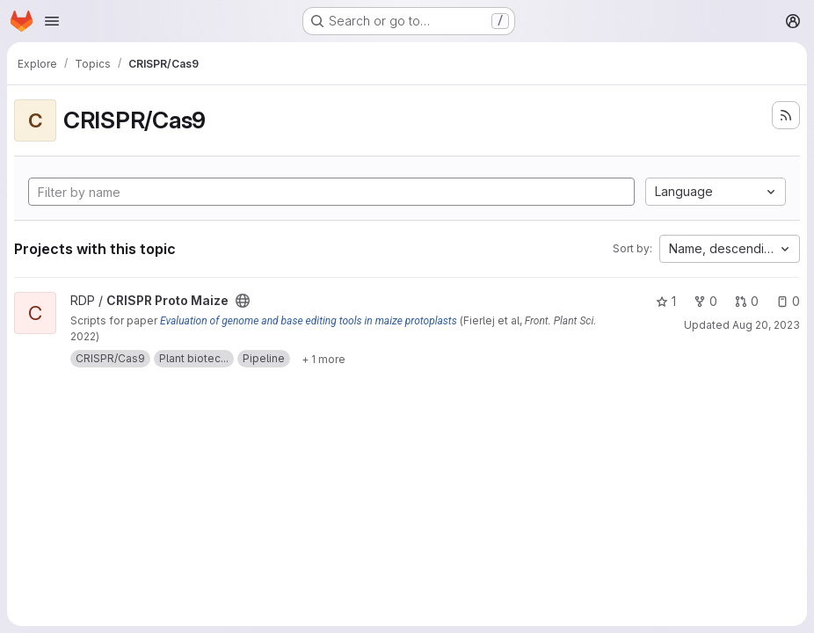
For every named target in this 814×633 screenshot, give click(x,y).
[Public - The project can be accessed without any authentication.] (243, 301)
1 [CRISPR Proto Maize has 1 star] (666, 301)
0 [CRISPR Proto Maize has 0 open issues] (788, 301)
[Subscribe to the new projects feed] (786, 115)
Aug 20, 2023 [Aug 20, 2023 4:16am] (766, 324)
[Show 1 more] (323, 358)
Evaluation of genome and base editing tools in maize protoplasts (308, 321)
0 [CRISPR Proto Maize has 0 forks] (705, 301)
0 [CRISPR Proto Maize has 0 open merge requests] (747, 301)
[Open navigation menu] (52, 21)
